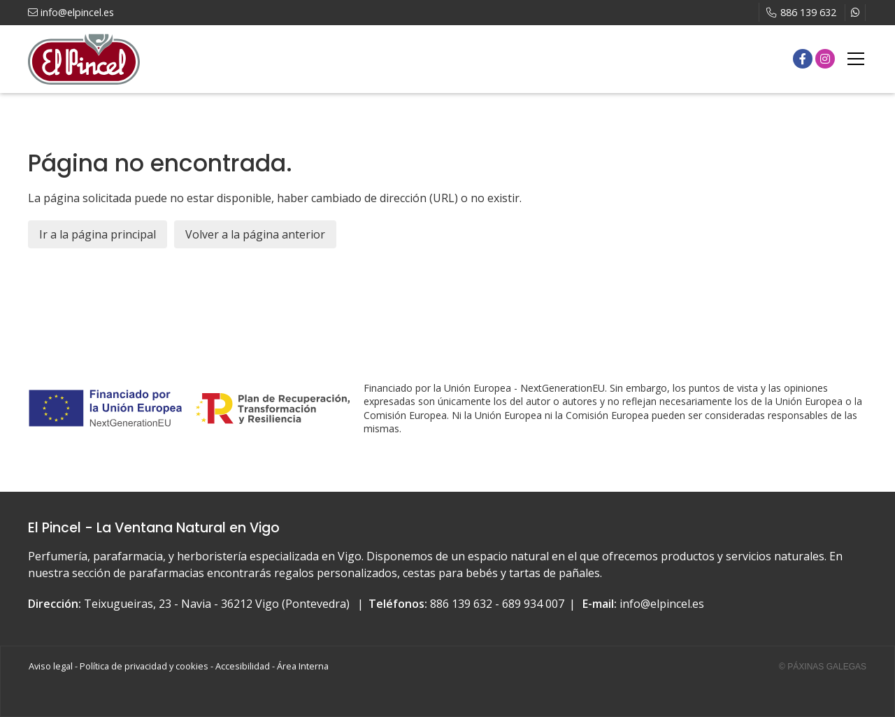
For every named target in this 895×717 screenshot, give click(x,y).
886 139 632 (461, 603)
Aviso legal (51, 666)
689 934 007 (533, 603)
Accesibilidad (242, 666)
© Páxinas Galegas (822, 667)
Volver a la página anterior (255, 234)
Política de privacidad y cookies (144, 666)
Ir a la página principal (97, 234)
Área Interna (303, 666)
